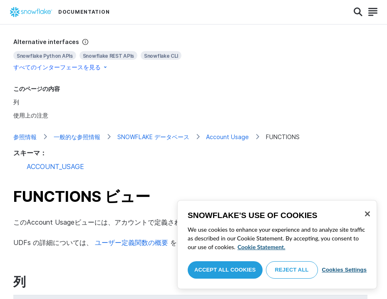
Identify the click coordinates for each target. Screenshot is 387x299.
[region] (277, 244)
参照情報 (25, 136)
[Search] (358, 12)
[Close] (367, 214)
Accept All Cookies (225, 270)
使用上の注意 (30, 115)
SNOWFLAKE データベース (153, 136)
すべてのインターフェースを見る (60, 67)
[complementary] (193, 54)
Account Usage (227, 136)
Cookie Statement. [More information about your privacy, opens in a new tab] (261, 246)
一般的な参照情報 (77, 136)
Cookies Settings (344, 270)
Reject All (292, 270)
